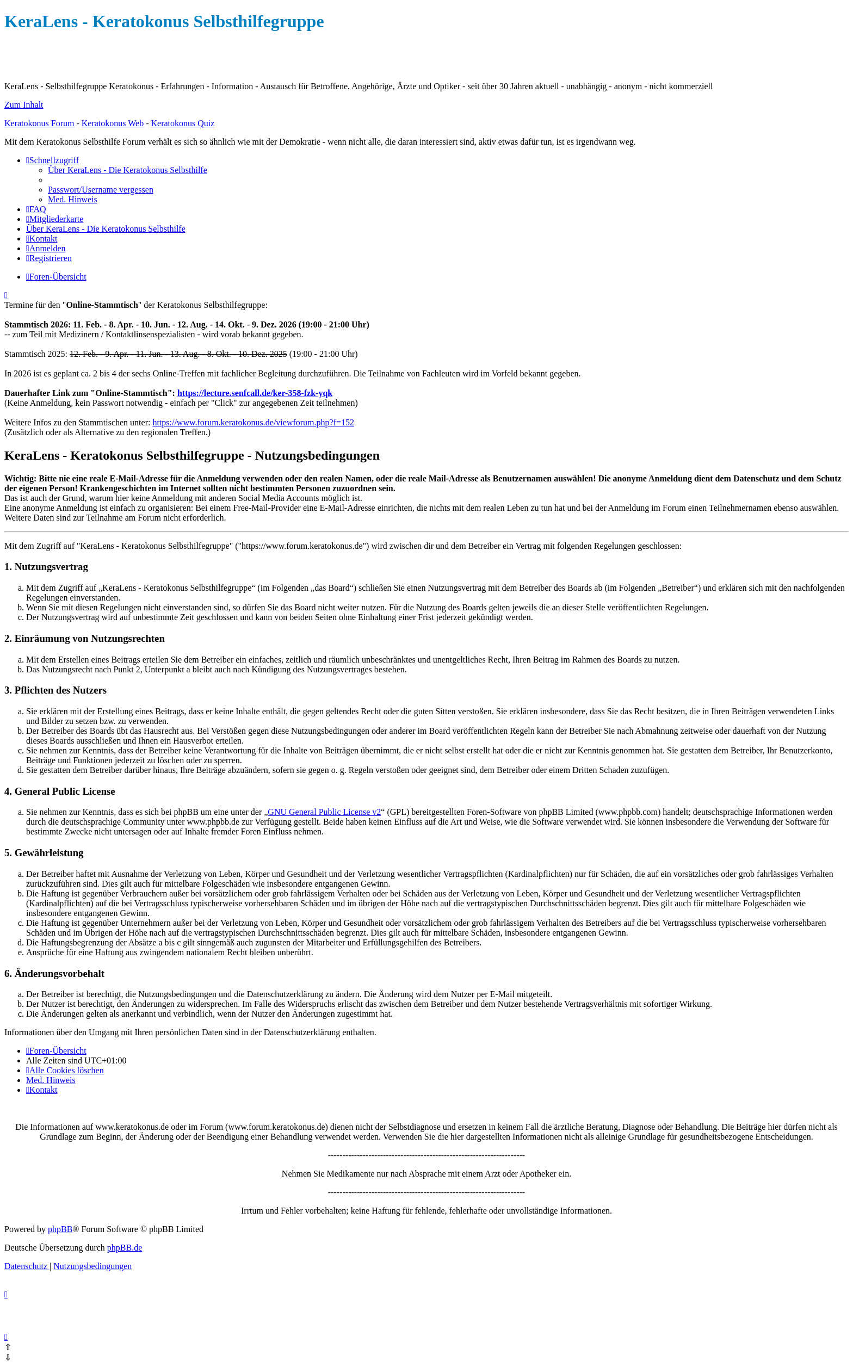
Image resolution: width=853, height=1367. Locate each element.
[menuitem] (127, 170)
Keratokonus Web (113, 123)
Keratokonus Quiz (182, 123)
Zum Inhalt (24, 104)
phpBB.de (124, 1247)
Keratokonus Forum (39, 123)
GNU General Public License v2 (324, 812)
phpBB (60, 1229)
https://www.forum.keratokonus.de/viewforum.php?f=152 (253, 422)
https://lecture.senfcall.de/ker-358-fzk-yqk (254, 393)
